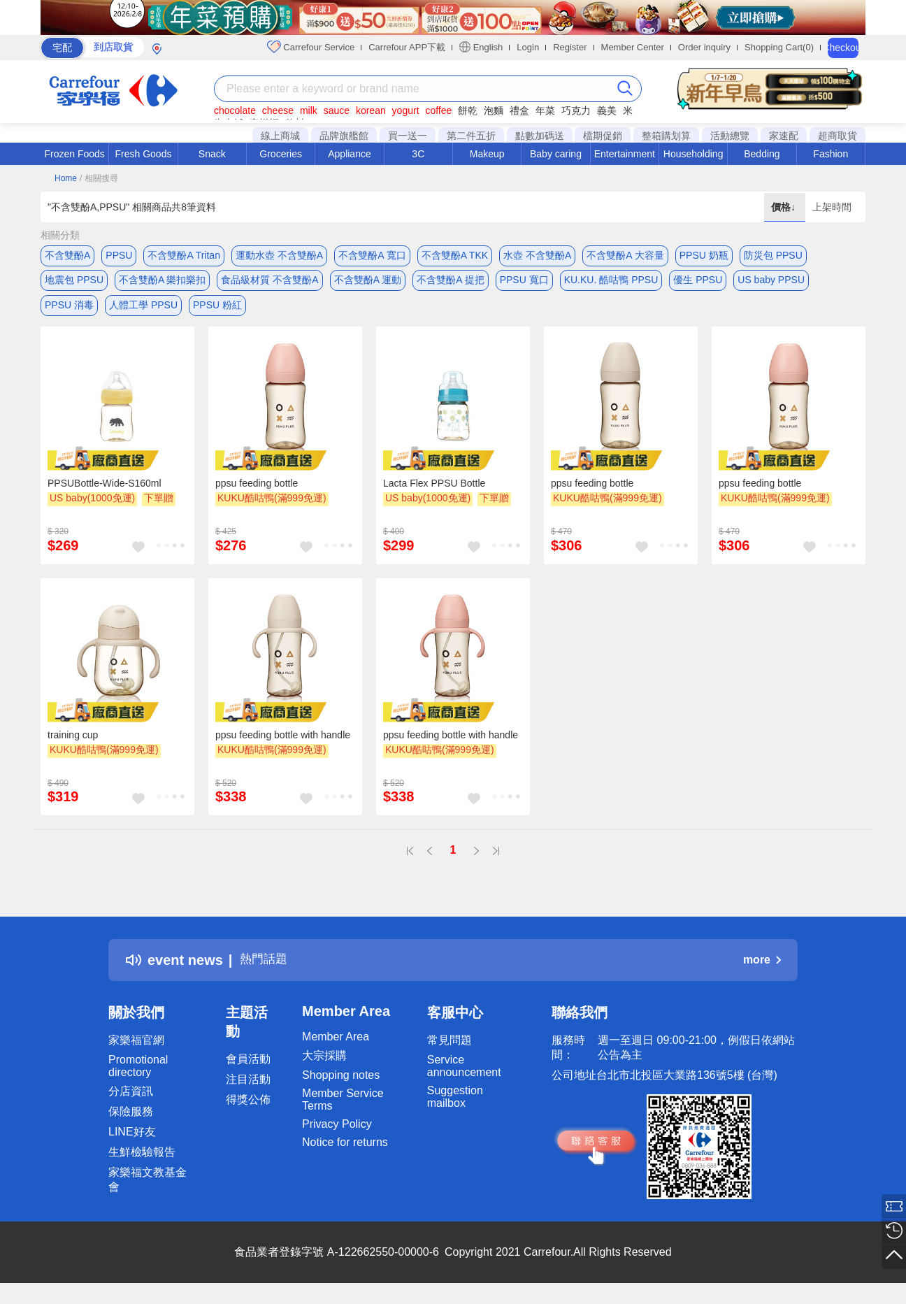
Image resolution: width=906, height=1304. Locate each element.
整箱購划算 (666, 135)
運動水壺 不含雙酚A (279, 255)
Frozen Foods (74, 153)
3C (418, 153)
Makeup (487, 153)
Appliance (349, 153)
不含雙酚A (67, 255)
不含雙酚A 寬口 (371, 255)
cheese (278, 110)
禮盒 (519, 110)
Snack (212, 153)
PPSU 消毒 (69, 311)
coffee (438, 110)
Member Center (632, 47)
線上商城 (280, 135)
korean (371, 110)
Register (570, 47)
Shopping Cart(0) (779, 47)
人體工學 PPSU (143, 311)
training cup (73, 744)
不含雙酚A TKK (455, 255)
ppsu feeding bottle (256, 493)
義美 (607, 110)
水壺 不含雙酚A (537, 255)
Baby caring (556, 153)
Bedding (761, 153)
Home (66, 178)
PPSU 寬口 (524, 283)
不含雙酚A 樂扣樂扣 (162, 283)
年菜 (545, 110)
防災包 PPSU (773, 255)
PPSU (119, 255)
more (762, 969)
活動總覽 (729, 135)
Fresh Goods (143, 153)
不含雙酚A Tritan (184, 255)
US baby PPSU (771, 283)
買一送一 (407, 135)
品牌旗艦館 (343, 135)
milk (308, 110)
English (481, 46)
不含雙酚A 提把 (450, 283)
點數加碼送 (539, 135)
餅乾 (467, 110)
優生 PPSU (697, 283)
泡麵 (493, 110)
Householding (693, 153)
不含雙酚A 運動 (367, 283)
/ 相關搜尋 (99, 178)
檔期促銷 (602, 135)
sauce (337, 110)
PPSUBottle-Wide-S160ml (104, 493)
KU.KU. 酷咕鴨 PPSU (611, 283)
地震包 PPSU (74, 283)
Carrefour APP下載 (406, 47)
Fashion (830, 153)
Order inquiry (704, 47)
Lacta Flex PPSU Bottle (434, 493)
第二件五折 (471, 135)
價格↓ (784, 207)
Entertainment (624, 153)
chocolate (235, 110)
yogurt (405, 110)
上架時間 (831, 207)
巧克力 (576, 110)
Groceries (280, 153)
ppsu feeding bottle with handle (282, 744)
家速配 (783, 135)
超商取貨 (837, 135)
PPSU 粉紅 (217, 311)
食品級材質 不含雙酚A (269, 283)
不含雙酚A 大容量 (625, 255)
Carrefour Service (310, 47)
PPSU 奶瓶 (704, 255)
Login (528, 47)
